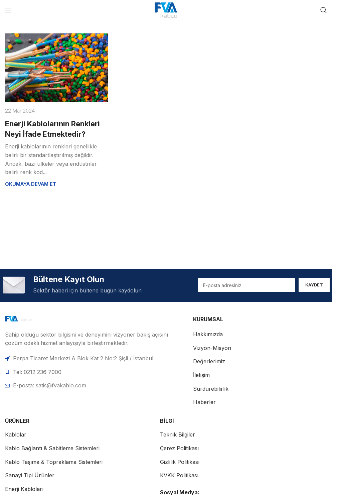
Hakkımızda (208, 334)
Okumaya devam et (30, 184)
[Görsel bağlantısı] (28, 319)
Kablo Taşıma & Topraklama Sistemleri (54, 462)
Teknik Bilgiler (177, 434)
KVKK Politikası (179, 475)
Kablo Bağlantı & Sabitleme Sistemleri (52, 448)
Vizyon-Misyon (212, 348)
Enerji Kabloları (24, 489)
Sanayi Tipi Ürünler (29, 475)
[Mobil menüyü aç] (8, 10)
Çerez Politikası (179, 448)
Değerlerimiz (209, 361)
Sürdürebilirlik (210, 388)
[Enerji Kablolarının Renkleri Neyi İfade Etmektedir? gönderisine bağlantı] (56, 67)
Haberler (204, 402)
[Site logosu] (166, 9)
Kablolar (15, 434)
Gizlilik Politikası (179, 462)
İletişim (201, 375)
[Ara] (323, 10)
